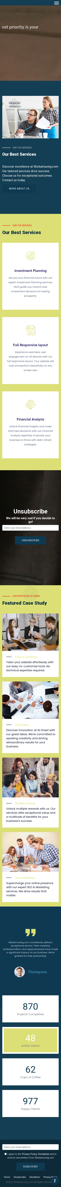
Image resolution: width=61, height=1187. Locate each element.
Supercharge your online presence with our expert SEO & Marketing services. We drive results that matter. (29, 889)
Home (7, 1177)
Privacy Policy (29, 1154)
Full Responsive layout (30, 345)
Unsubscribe (20, 1177)
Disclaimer (43, 1154)
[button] (56, 2)
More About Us (19, 188)
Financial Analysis (30, 419)
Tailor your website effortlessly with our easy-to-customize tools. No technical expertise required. (30, 666)
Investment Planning (30, 270)
